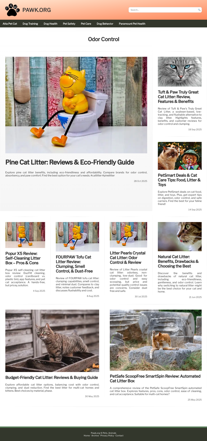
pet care (86, 23)
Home (87, 435)
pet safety (69, 23)
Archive (95, 435)
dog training (30, 23)
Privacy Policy (107, 435)
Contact (119, 435)
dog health (50, 23)
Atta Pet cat (10, 23)
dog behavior (105, 23)
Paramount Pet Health (132, 23)
